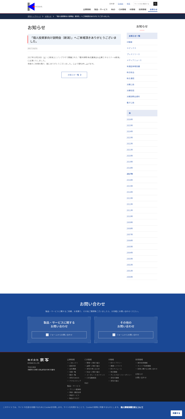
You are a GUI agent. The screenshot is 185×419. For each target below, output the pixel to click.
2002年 (130, 264)
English (120, 3)
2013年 (130, 198)
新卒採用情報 (142, 363)
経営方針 (72, 366)
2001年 (130, 270)
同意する (176, 413)
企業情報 (87, 9)
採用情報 (142, 9)
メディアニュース (134, 60)
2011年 (130, 210)
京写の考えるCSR (93, 369)
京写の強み (115, 381)
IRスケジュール (116, 369)
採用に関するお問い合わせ (147, 369)
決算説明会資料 (133, 96)
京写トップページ (34, 16)
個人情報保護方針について (132, 407)
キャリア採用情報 (144, 366)
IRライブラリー (116, 363)
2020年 (130, 155)
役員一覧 (72, 372)
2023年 (130, 137)
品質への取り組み (93, 366)
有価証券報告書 (133, 66)
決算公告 (130, 84)
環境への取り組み (93, 363)
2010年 (130, 216)
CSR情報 (122, 9)
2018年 (130, 167)
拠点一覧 (72, 375)
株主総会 (130, 72)
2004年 (130, 252)
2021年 (130, 149)
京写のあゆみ (74, 378)
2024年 (130, 131)
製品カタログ (74, 398)
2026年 (130, 119)
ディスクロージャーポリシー (121, 375)
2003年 (130, 258)
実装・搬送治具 (75, 392)
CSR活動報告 (91, 378)
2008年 (130, 228)
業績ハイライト (116, 366)
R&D (113, 9)
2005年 (130, 246)
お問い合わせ (141, 377)
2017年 (130, 173)
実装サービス (74, 395)
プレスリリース (133, 54)
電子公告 (130, 102)
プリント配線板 (75, 389)
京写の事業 (115, 378)
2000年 (130, 276)
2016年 (130, 179)
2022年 (130, 143)
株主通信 (130, 78)
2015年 (130, 186)
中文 (128, 3)
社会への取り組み (93, 372)
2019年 (130, 161)
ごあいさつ (73, 363)
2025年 (130, 125)
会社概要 (72, 369)
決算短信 (130, 90)
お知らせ (153, 9)
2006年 (130, 240)
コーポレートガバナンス (96, 375)
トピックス (131, 48)
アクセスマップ (75, 381)
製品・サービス (100, 9)
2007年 (130, 234)
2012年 (130, 204)
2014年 (130, 192)
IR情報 (132, 9)
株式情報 (114, 372)
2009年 (130, 222)
